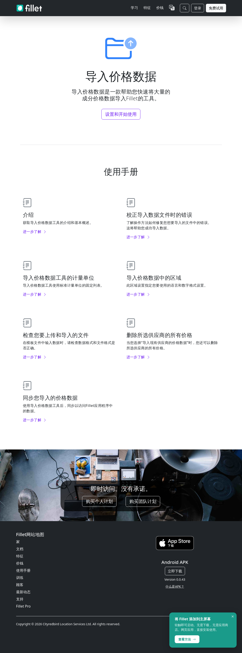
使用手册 (23, 570)
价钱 (160, 7)
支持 (19, 599)
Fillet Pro (23, 606)
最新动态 (23, 591)
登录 (197, 8)
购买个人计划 (99, 501)
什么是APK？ (175, 586)
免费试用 (216, 8)
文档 (19, 548)
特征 (19, 556)
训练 (19, 577)
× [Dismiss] (232, 616)
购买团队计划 (142, 501)
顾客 (19, 584)
